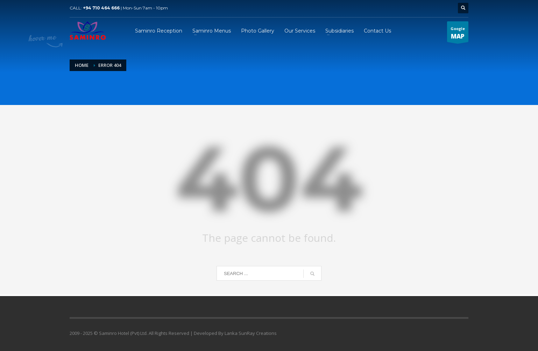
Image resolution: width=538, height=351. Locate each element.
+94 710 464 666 (101, 7)
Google (457, 34)
